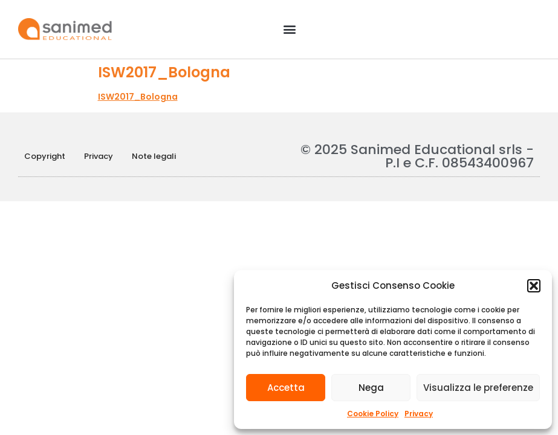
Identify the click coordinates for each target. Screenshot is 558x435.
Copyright (44, 156)
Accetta (286, 387)
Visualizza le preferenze (478, 387)
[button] (534, 286)
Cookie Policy (372, 413)
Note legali (154, 156)
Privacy (418, 413)
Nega (371, 387)
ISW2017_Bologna (138, 97)
